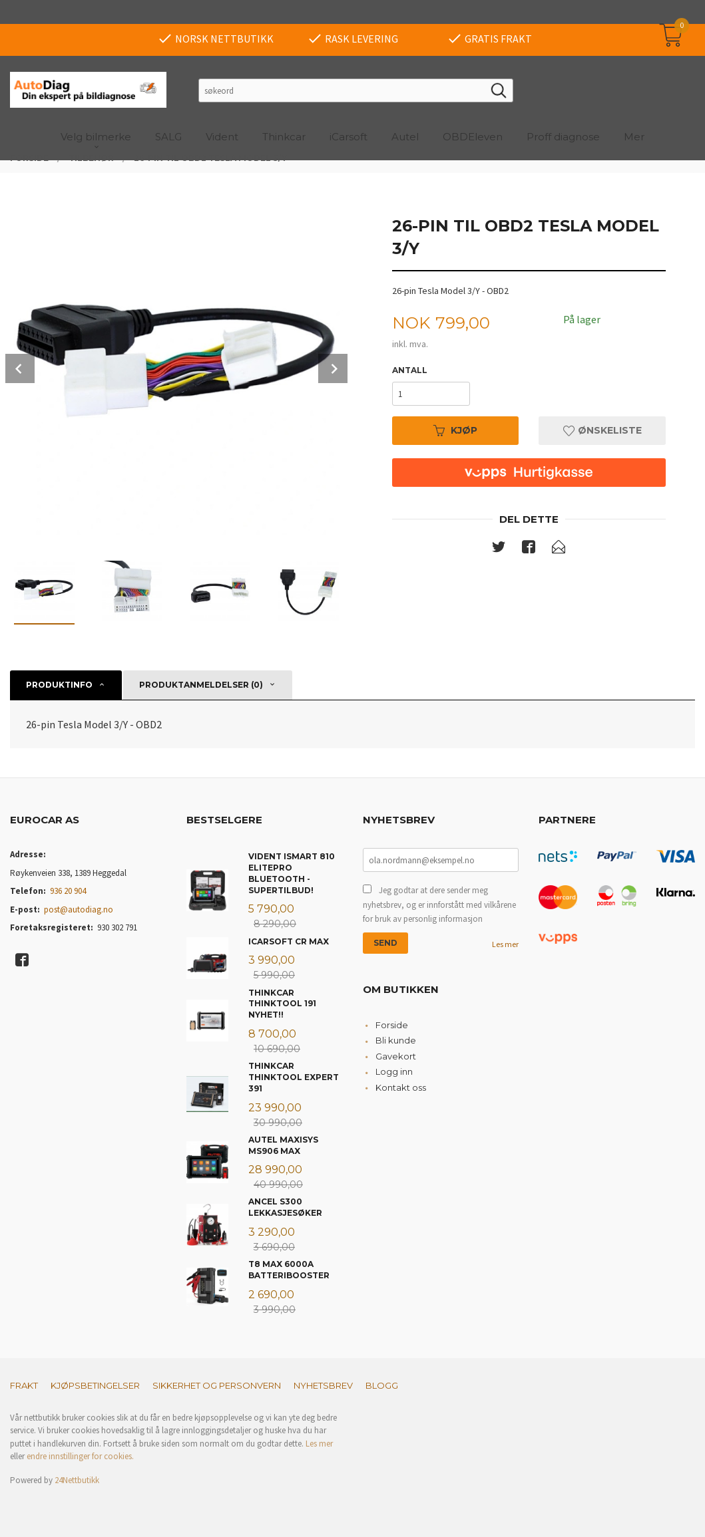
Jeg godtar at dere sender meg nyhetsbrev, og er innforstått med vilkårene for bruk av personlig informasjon (439, 904)
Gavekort (395, 1056)
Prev (20, 368)
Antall (409, 370)
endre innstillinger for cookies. (80, 1456)
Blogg (381, 1385)
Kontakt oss (400, 1087)
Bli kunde (395, 1040)
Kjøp (455, 430)
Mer (634, 112)
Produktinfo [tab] (59, 685)
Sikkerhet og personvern (216, 1385)
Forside (391, 1025)
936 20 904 (68, 891)
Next (333, 368)
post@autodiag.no (78, 909)
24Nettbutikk (77, 1480)
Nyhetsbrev (323, 1385)
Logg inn (394, 1071)
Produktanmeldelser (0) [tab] (201, 685)
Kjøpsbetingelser (95, 1385)
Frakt (24, 1385)
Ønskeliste (602, 430)
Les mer (505, 944)
